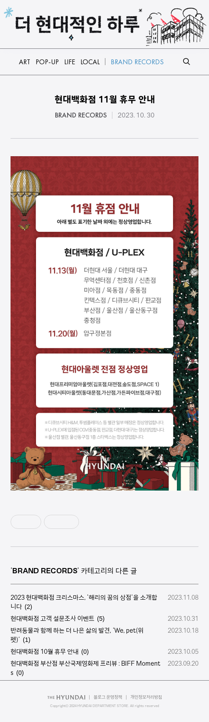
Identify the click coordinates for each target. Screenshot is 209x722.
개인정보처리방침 (146, 697)
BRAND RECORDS (81, 115)
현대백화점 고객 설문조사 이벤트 (52, 619)
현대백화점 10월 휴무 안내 (45, 652)
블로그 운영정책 (108, 697)
